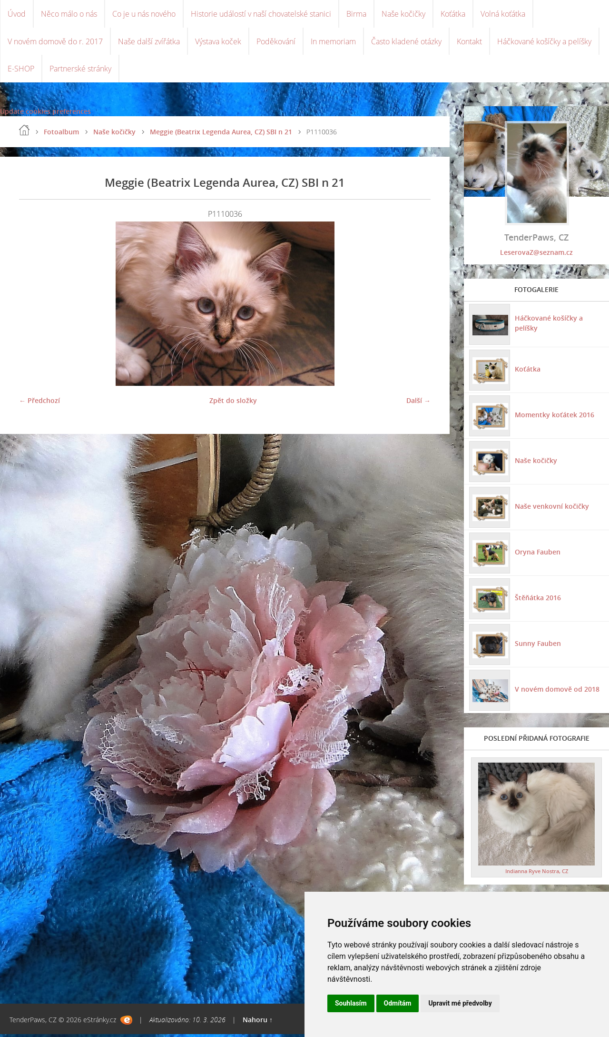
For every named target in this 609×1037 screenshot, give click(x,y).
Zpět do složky (233, 403)
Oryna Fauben (537, 554)
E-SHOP (21, 71)
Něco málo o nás (69, 14)
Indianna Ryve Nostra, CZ (536, 873)
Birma (356, 14)
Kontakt (469, 43)
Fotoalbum (61, 135)
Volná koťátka (503, 14)
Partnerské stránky (80, 71)
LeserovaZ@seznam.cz (536, 255)
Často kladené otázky (406, 43)
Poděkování (275, 43)
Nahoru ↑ (258, 1022)
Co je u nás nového (144, 14)
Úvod (17, 14)
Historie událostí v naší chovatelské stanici (261, 14)
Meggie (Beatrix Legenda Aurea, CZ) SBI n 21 (221, 135)
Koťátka (453, 14)
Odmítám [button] (398, 1003)
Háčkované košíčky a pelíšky (544, 43)
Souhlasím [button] (351, 1003)
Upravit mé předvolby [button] (459, 1003)
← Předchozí (39, 403)
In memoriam (333, 43)
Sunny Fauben (537, 646)
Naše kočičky (403, 14)
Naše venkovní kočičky (551, 508)
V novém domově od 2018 (556, 691)
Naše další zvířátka (149, 43)
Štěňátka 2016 (537, 600)
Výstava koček (218, 43)
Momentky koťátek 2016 (554, 417)
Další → (418, 403)
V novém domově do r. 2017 (55, 43)
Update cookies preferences (45, 114)
